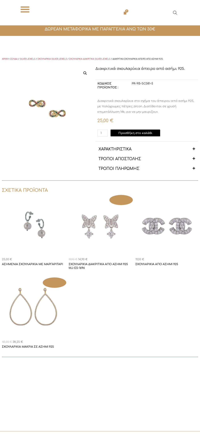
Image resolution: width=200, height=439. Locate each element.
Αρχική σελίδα (10, 59)
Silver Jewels (27, 59)
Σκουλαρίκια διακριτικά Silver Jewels (89, 59)
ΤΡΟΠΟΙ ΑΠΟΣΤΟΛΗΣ (119, 159)
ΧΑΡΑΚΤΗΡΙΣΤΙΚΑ (114, 149)
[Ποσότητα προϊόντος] (102, 133)
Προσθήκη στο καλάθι (136, 133)
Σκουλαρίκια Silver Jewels (52, 59)
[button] (25, 9)
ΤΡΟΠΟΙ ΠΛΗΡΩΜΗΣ (118, 169)
